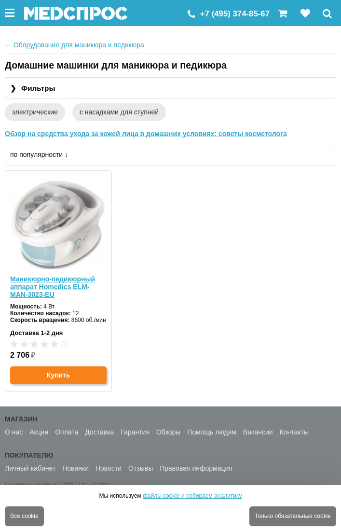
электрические (35, 112)
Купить (58, 375)
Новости (108, 468)
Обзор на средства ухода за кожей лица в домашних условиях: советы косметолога (146, 134)
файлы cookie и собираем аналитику (192, 495)
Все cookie (24, 516)
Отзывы (140, 468)
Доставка (99, 432)
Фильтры (32, 89)
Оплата (66, 432)
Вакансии (258, 432)
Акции (38, 432)
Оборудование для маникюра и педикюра (74, 45)
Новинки (75, 468)
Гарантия (135, 432)
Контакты (293, 432)
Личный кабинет (30, 468)
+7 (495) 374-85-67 (235, 13)
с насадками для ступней (119, 112)
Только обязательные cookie (293, 516)
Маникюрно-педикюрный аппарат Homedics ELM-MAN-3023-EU (52, 286)
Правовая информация (196, 468)
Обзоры (168, 432)
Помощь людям (211, 432)
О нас (14, 432)
